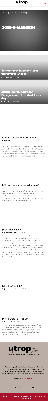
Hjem (2, 13)
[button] (45, 3)
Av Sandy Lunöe (7, 322)
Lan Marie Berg (6, 102)
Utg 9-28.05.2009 (12, 13)
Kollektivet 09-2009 (12, 286)
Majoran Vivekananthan (10, 232)
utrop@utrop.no (28, 378)
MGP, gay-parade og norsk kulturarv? (20, 185)
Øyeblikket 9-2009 (11, 229)
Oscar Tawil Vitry (6, 77)
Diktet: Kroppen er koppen (15, 319)
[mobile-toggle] (3, 3)
